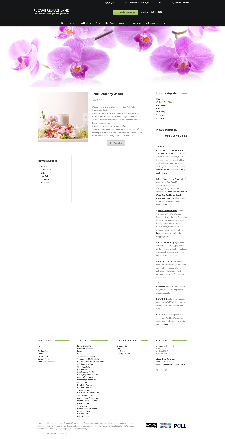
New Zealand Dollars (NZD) (136, 3)
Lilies (79, 354)
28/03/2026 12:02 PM (180, 2)
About (40, 348)
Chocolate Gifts (83, 367)
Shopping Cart (122, 346)
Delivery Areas (152, 23)
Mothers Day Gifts (164, 102)
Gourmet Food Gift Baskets (88, 359)
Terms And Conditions (46, 361)
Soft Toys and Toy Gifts (86, 372)
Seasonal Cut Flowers (86, 356)
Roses (79, 351)
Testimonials (43, 351)
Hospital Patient (83, 411)
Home (40, 346)
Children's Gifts (83, 416)
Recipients (136, 23)
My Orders (121, 351)
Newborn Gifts (83, 414)
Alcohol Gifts (82, 382)
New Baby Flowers (84, 385)
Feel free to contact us (125, 12)
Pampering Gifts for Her (86, 380)
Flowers (72, 23)
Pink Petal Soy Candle (108, 94)
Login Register (122, 348)
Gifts (98, 23)
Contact (41, 354)
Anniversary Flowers (85, 395)
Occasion (123, 23)
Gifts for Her (82, 406)
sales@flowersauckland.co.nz (174, 364)
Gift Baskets (86, 23)
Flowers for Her (83, 403)
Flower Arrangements (85, 348)
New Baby (109, 23)
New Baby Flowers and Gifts (88, 393)
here (165, 173)
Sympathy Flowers (84, 390)
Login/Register (109, 2)
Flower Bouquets (84, 346)
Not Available (116, 143)
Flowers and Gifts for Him (87, 409)
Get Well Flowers (84, 388)
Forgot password (123, 354)
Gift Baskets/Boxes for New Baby (90, 361)
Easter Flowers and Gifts (87, 401)
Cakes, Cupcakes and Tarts (88, 375)
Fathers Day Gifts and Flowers (89, 398)
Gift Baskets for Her (85, 364)
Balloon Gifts (82, 369)
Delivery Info (43, 356)
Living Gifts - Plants (85, 377)
